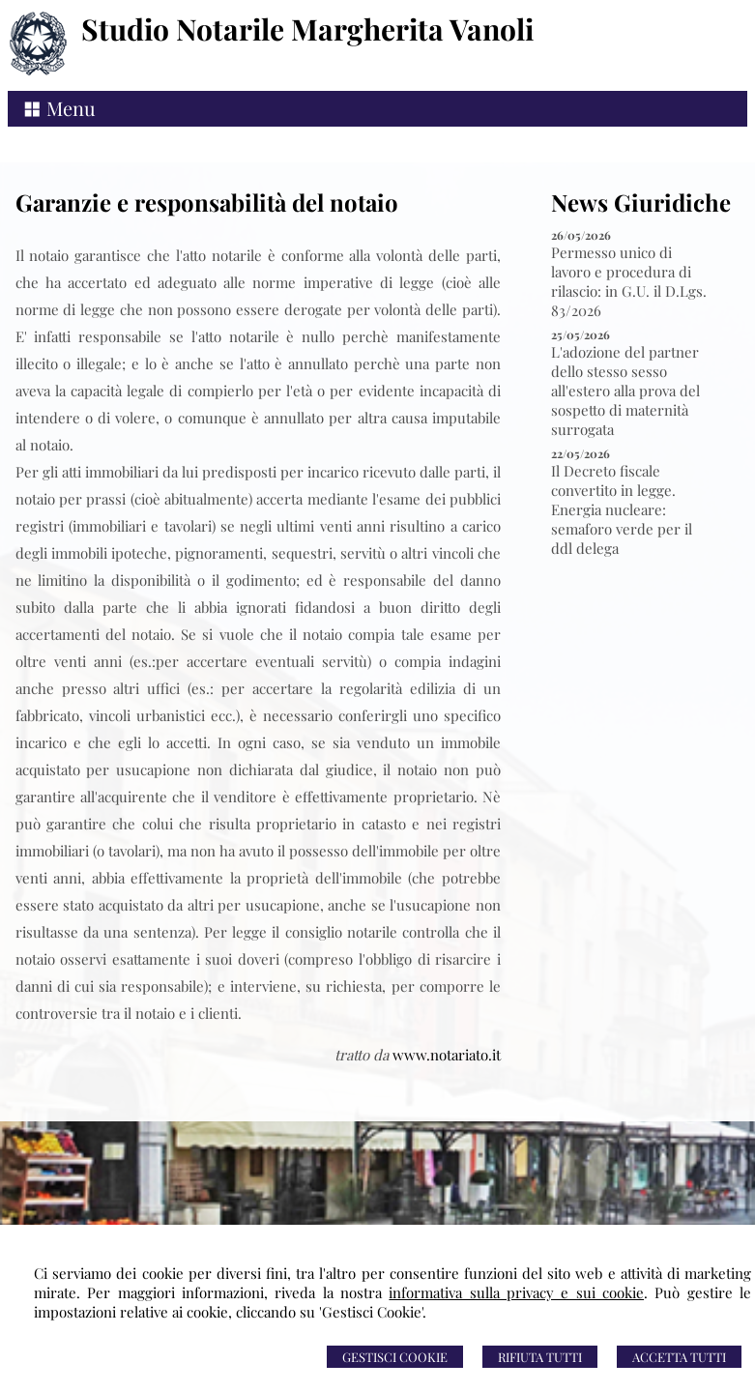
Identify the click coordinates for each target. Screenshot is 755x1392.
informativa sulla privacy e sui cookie (516, 1292)
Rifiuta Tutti (540, 1356)
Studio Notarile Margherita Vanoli (307, 29)
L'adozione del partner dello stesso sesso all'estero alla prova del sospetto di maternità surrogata (625, 390)
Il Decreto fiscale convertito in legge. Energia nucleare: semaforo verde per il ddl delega (621, 509)
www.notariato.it (446, 1054)
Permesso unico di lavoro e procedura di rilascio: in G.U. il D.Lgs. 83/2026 (629, 281)
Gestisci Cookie (395, 1356)
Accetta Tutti (679, 1356)
